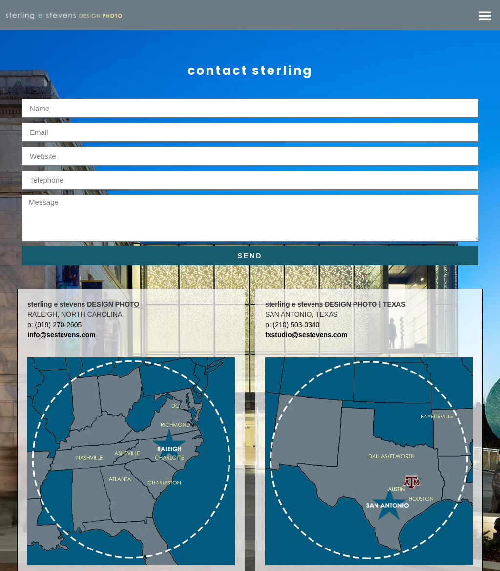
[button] (485, 15)
